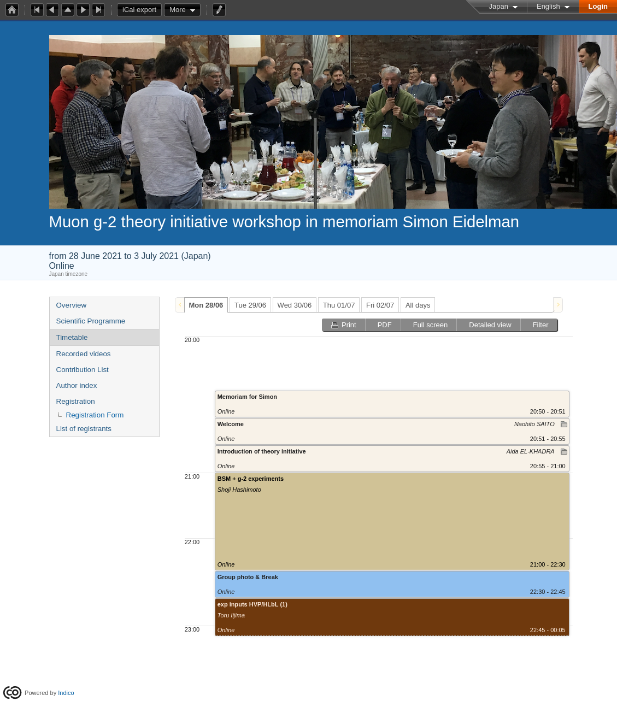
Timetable (72, 337)
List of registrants (83, 429)
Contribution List (82, 370)
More (177, 9)
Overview (71, 305)
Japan (498, 6)
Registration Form (95, 415)
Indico (66, 693)
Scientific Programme (91, 321)
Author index (76, 385)
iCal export (142, 9)
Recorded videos (83, 354)
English (548, 6)
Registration (75, 401)
